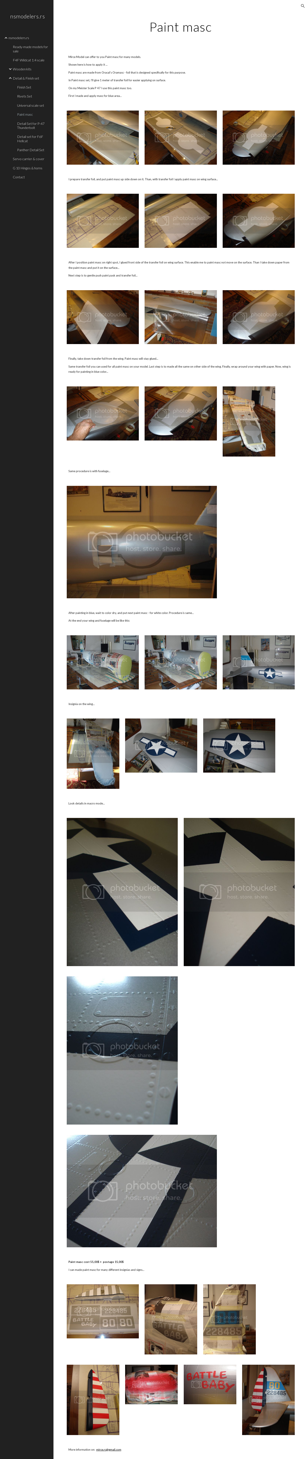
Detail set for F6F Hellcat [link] (30, 139)
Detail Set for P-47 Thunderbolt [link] (30, 125)
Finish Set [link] (24, 87)
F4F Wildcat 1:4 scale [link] (28, 60)
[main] (181, 26)
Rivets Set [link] (24, 96)
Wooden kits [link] (22, 69)
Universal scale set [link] (30, 105)
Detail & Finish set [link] (26, 78)
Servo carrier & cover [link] (28, 159)
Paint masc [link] (25, 114)
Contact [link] (19, 177)
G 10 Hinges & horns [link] (27, 168)
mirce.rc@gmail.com (108, 1449)
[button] (303, 6)
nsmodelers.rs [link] (19, 38)
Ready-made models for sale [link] (30, 49)
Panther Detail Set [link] (30, 150)
